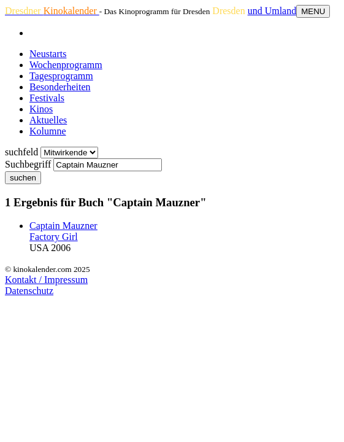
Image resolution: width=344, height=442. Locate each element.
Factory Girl (53, 236)
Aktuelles (48, 120)
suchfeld (21, 152)
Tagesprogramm (61, 76)
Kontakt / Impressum (46, 279)
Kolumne (47, 131)
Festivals (46, 98)
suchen (23, 177)
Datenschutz (29, 290)
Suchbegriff (28, 164)
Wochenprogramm (65, 65)
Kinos (41, 109)
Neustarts (47, 53)
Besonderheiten (60, 87)
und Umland (272, 11)
